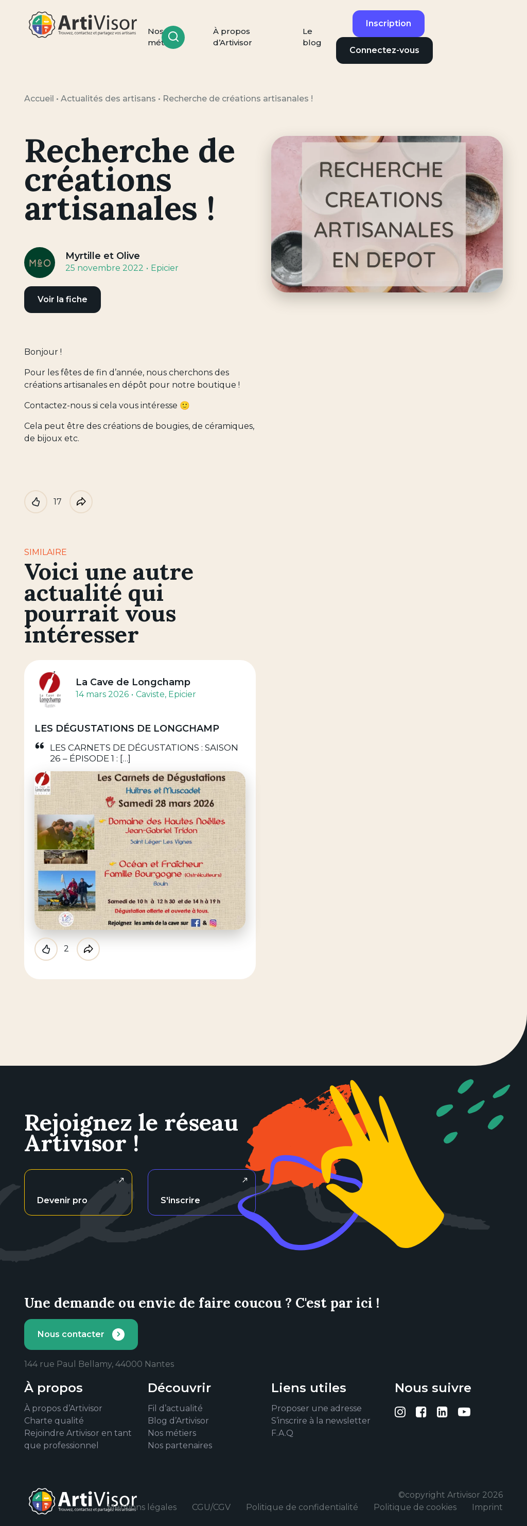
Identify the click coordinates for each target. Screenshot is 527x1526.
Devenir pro (62, 1200)
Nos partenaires (180, 1445)
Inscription (388, 23)
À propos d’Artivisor (232, 37)
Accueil (39, 98)
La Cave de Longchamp (133, 682)
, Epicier (180, 694)
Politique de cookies (415, 1507)
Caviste (150, 694)
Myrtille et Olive (102, 256)
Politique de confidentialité (302, 1507)
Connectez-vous (384, 50)
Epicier (165, 268)
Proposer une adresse (316, 1408)
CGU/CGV (211, 1507)
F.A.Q (282, 1433)
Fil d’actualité (175, 1408)
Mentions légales (142, 1507)
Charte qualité (54, 1421)
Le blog (312, 37)
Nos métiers (172, 1433)
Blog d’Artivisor (178, 1421)
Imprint (487, 1507)
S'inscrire (180, 1200)
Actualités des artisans (108, 98)
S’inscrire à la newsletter (321, 1421)
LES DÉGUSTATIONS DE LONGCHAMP (126, 728)
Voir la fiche (62, 299)
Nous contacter (71, 1334)
